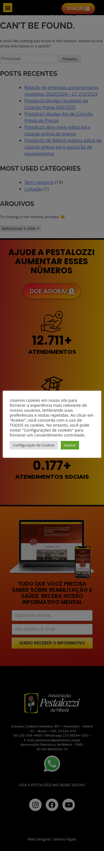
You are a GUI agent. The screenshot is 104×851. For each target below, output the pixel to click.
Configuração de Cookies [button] (34, 445)
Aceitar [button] (70, 445)
